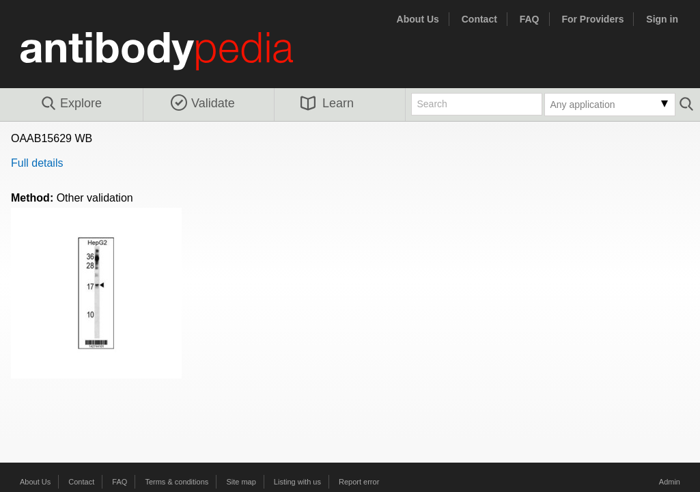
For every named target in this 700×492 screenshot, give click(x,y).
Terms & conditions (176, 482)
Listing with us (297, 482)
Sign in (662, 19)
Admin (669, 482)
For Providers (592, 19)
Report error (359, 482)
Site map (240, 482)
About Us (418, 19)
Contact (479, 19)
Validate (203, 103)
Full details (37, 163)
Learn (327, 103)
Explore (71, 104)
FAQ (530, 19)
